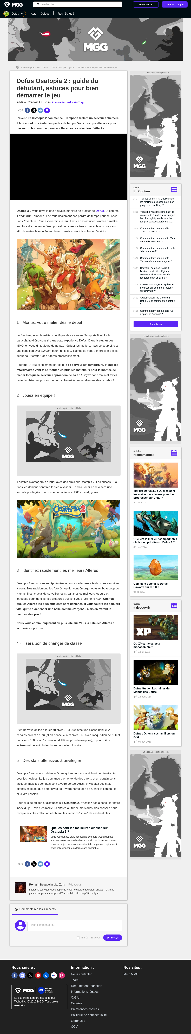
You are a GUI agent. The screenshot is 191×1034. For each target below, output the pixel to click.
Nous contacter (81, 974)
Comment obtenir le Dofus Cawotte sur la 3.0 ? (151, 585)
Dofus (45, 67)
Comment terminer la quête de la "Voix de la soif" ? (157, 250)
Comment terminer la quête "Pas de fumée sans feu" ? (157, 240)
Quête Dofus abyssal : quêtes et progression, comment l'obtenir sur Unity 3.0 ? (157, 287)
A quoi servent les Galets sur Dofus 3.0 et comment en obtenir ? (157, 301)
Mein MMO (131, 974)
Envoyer (112, 937)
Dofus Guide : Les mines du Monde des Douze (152, 690)
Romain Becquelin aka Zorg (67, 102)
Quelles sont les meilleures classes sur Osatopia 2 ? (79, 829)
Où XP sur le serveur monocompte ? (147, 645)
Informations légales (84, 991)
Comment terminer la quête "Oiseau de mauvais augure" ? (156, 260)
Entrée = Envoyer (90, 937)
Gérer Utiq (78, 1021)
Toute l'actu (156, 324)
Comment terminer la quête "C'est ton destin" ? (154, 230)
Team (74, 980)
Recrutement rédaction (86, 986)
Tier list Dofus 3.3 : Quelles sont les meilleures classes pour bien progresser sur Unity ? (157, 202)
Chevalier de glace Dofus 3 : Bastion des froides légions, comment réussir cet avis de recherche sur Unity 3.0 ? (155, 273)
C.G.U (75, 997)
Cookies (76, 1003)
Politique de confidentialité (89, 1015)
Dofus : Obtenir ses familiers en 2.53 (154, 735)
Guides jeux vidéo (31, 67)
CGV (74, 1026)
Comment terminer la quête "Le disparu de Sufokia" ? (156, 312)
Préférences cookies (85, 1009)
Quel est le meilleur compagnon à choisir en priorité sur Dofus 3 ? (155, 541)
